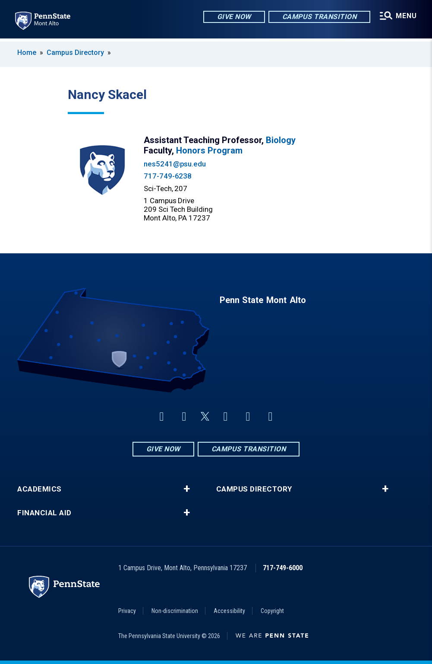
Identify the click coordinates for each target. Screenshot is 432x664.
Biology (281, 140)
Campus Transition (318, 17)
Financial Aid (44, 513)
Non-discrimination (174, 610)
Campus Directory (75, 52)
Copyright (272, 610)
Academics (39, 489)
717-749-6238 (168, 176)
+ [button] (186, 489)
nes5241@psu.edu (175, 164)
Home (26, 52)
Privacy (127, 610)
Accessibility (229, 610)
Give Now (233, 17)
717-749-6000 (283, 568)
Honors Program (209, 150)
